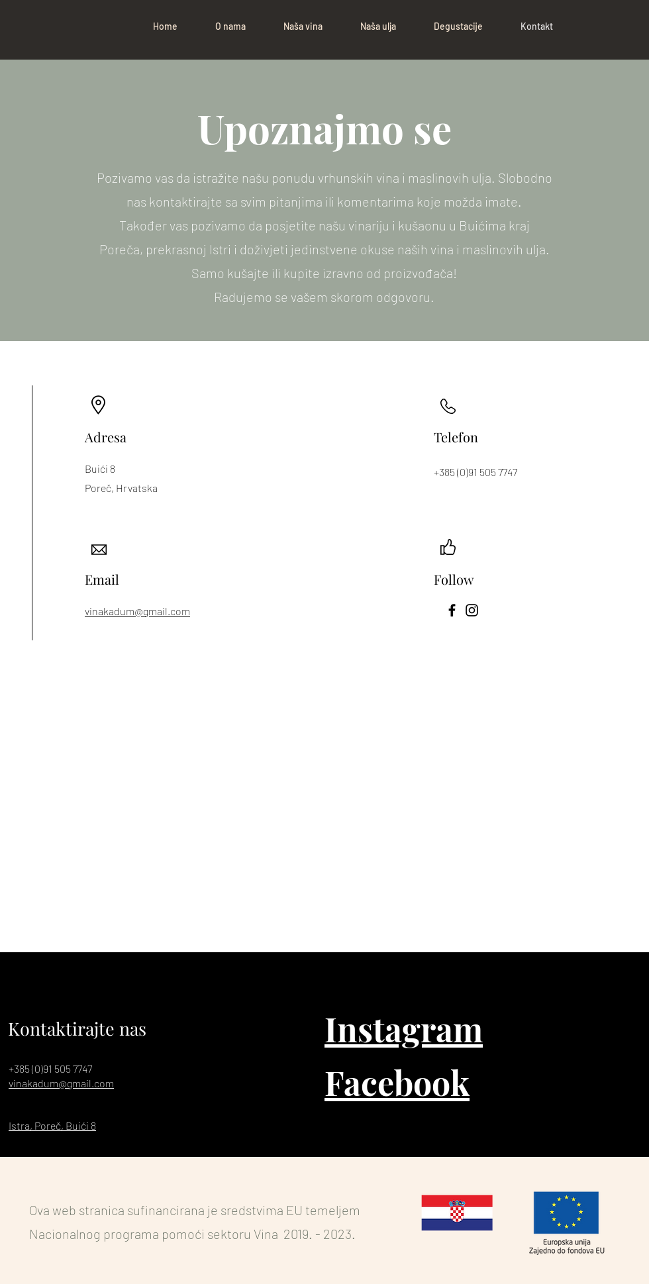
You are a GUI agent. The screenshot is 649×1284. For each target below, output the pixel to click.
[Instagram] (472, 610)
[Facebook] (452, 610)
